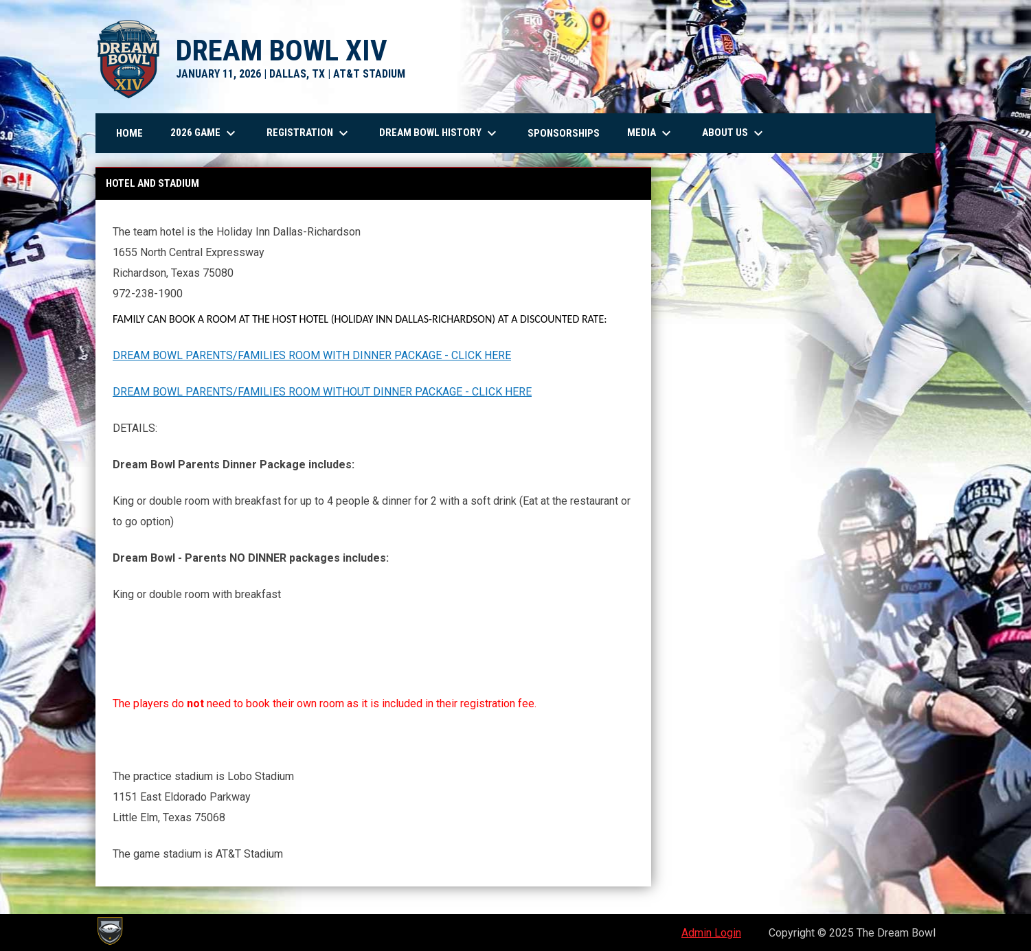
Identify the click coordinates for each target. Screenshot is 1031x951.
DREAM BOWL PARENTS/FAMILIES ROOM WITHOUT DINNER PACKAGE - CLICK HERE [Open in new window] (322, 391)
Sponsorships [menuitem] (564, 133)
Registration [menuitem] (309, 133)
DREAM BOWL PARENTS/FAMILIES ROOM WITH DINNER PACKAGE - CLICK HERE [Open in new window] (312, 355)
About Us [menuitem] (734, 133)
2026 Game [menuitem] (204, 133)
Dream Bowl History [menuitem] (439, 133)
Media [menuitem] (651, 133)
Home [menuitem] (129, 133)
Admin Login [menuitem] (711, 932)
